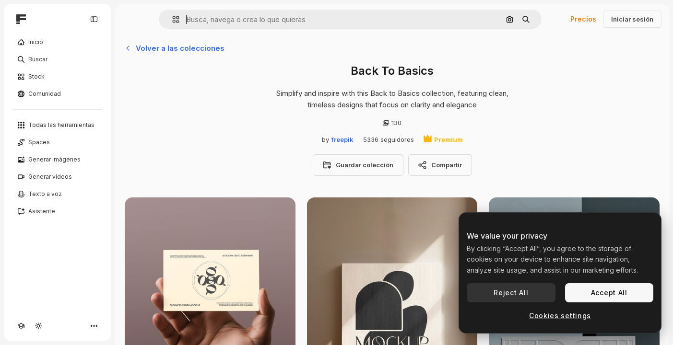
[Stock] (57, 76)
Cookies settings (560, 315)
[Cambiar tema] (38, 326)
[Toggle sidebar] (94, 19)
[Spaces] (57, 142)
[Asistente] (57, 211)
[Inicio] (57, 42)
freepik (342, 139)
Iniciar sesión (632, 19)
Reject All (511, 292)
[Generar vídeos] (57, 176)
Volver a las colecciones (174, 48)
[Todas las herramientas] (57, 125)
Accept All (609, 292)
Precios (583, 19)
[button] (172, 19)
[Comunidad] (57, 94)
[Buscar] (57, 59)
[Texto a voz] (57, 194)
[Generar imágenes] (57, 159)
